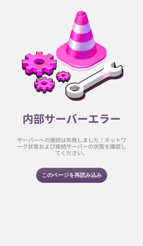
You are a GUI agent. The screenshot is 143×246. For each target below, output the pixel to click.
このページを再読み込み (72, 175)
